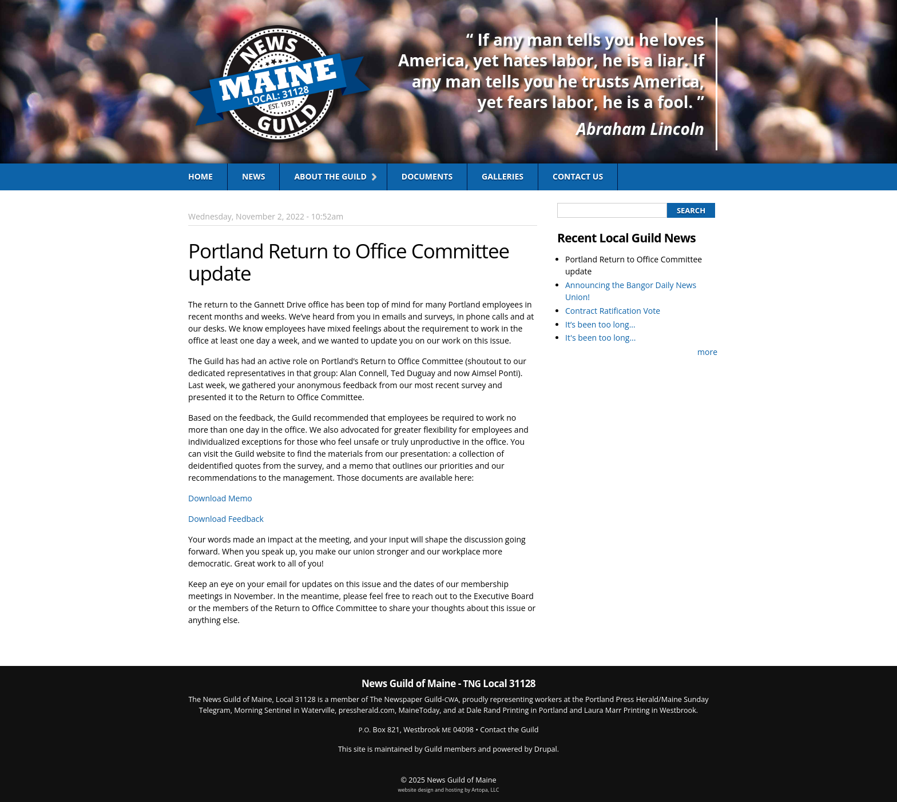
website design (416, 789)
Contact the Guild (509, 730)
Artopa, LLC (485, 789)
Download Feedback (226, 518)
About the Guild (330, 176)
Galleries (502, 176)
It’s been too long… (600, 324)
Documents (427, 176)
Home (200, 176)
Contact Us (578, 176)
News (253, 176)
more (707, 351)
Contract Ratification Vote (612, 310)
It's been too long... (600, 337)
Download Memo (220, 498)
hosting (454, 789)
